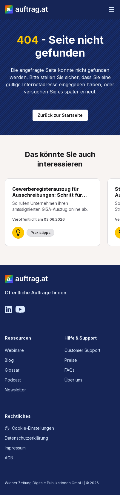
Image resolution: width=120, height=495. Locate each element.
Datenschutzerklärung (26, 437)
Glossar (12, 370)
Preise (70, 360)
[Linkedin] (8, 309)
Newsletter (15, 389)
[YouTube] (20, 309)
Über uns (73, 379)
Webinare (14, 350)
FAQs (69, 370)
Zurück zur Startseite (60, 115)
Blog (9, 360)
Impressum (15, 447)
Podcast (13, 379)
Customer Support (82, 350)
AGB (9, 457)
